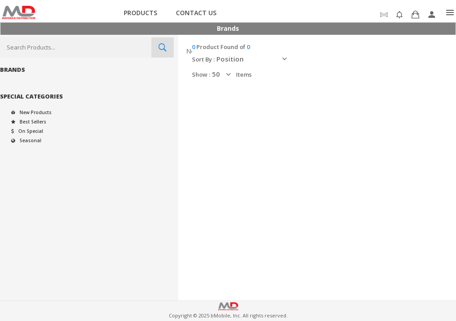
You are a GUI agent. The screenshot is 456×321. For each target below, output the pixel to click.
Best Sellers (28, 122)
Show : (201, 74)
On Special (26, 131)
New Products (31, 112)
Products (140, 12)
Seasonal (26, 140)
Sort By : (203, 59)
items (244, 74)
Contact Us (196, 12)
